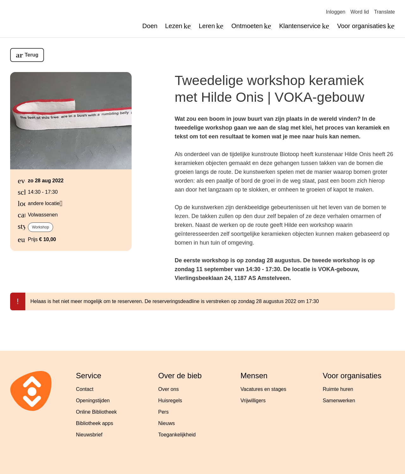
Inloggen (335, 12)
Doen (150, 25)
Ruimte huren (338, 389)
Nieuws (166, 423)
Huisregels (170, 400)
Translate (384, 12)
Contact (84, 389)
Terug (31, 55)
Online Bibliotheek (96, 412)
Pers (163, 412)
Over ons (168, 389)
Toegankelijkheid (177, 434)
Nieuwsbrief (89, 434)
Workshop (40, 227)
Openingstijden (93, 400)
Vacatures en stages (263, 389)
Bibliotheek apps (94, 423)
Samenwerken (339, 400)
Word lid (360, 12)
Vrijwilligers (252, 400)
